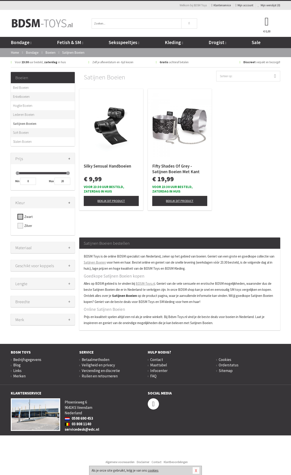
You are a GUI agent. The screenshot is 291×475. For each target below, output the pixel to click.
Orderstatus (228, 365)
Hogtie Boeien (22, 105)
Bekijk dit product (111, 201)
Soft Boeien (21, 132)
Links (17, 370)
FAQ (153, 376)
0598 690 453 (79, 418)
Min (17, 181)
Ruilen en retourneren (100, 376)
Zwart (28, 217)
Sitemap (226, 370)
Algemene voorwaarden (120, 462)
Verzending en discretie (101, 370)
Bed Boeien (21, 87)
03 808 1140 (78, 423)
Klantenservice (221, 5)
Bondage (21, 42)
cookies (153, 470)
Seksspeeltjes (124, 42)
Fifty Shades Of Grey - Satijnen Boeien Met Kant (176, 168)
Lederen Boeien (23, 114)
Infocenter (159, 370)
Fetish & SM (70, 42)
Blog (17, 365)
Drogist (217, 42)
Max (51, 181)
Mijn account (244, 5)
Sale (256, 42)
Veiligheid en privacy (98, 365)
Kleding (174, 42)
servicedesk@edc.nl (82, 429)
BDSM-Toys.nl (145, 283)
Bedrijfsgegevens (27, 359)
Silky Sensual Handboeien (107, 166)
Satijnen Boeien (24, 123)
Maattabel (158, 365)
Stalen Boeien (22, 141)
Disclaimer (143, 462)
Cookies (225, 359)
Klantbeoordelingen (176, 462)
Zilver (28, 226)
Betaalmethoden (95, 359)
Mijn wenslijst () (269, 5)
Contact (156, 359)
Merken (19, 376)
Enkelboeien (21, 96)
